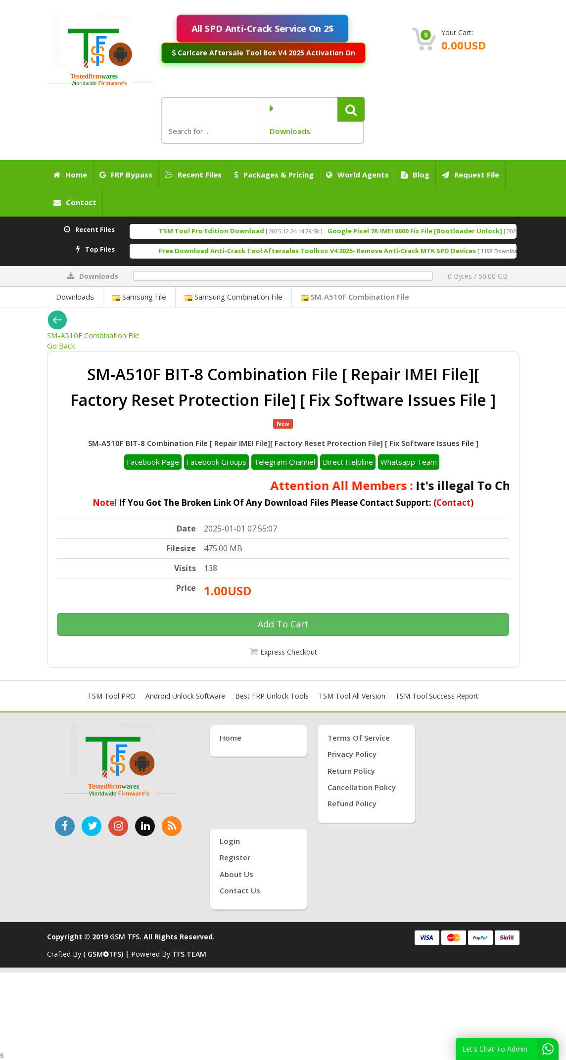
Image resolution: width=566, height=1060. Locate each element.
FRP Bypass (125, 174)
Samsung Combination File (234, 297)
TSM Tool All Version (352, 696)
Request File (470, 174)
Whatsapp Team (408, 462)
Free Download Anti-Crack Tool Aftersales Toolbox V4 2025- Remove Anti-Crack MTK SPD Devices (346, 250)
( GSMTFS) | (107, 954)
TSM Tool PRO (112, 696)
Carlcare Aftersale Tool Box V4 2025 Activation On (263, 52)
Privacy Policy (352, 754)
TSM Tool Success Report (436, 696)
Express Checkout (288, 652)
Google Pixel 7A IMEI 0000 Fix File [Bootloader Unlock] (444, 230)
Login (230, 841)
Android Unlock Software (185, 696)
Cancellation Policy (362, 787)
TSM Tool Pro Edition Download (240, 230)
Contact (74, 202)
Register (235, 857)
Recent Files (193, 174)
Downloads (75, 297)
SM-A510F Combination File (355, 297)
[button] (351, 109)
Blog (415, 174)
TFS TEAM (189, 954)
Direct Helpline (348, 462)
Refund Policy (352, 803)
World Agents (357, 174)
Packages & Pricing (274, 174)
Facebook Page (153, 462)
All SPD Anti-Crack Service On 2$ (262, 28)
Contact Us (240, 890)
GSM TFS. (126, 936)
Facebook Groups (216, 462)
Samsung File (139, 297)
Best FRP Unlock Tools (272, 696)
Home (70, 174)
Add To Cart (283, 624)
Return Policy (351, 771)
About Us (236, 874)
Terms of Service (359, 738)
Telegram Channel (284, 462)
